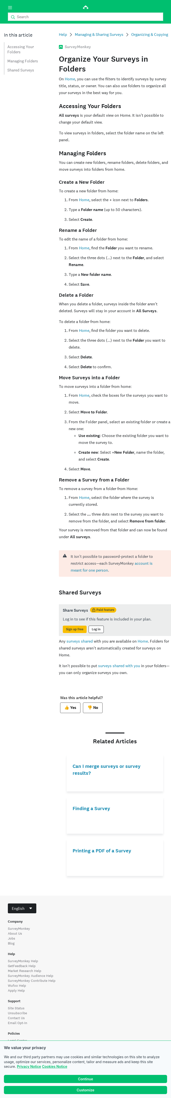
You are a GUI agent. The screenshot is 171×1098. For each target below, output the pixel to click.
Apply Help (16, 990)
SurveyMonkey (19, 928)
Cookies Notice (54, 1066)
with (129, 665)
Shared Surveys (20, 70)
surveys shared (79, 641)
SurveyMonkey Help (23, 961)
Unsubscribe (17, 1013)
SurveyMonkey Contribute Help (31, 980)
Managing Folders (22, 61)
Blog (11, 943)
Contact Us (16, 1018)
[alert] (115, 563)
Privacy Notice (29, 1066)
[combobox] (22, 908)
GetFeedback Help (22, 966)
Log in (96, 629)
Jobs (11, 938)
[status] (115, 620)
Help (63, 34)
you (136, 665)
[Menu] (10, 8)
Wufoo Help (17, 985)
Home (70, 79)
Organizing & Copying (149, 34)
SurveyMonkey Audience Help (30, 975)
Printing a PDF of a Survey (102, 850)
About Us (15, 933)
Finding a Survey (91, 808)
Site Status (16, 1008)
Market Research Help (24, 971)
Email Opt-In (17, 1023)
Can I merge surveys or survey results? (107, 769)
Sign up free (74, 629)
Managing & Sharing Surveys (99, 34)
